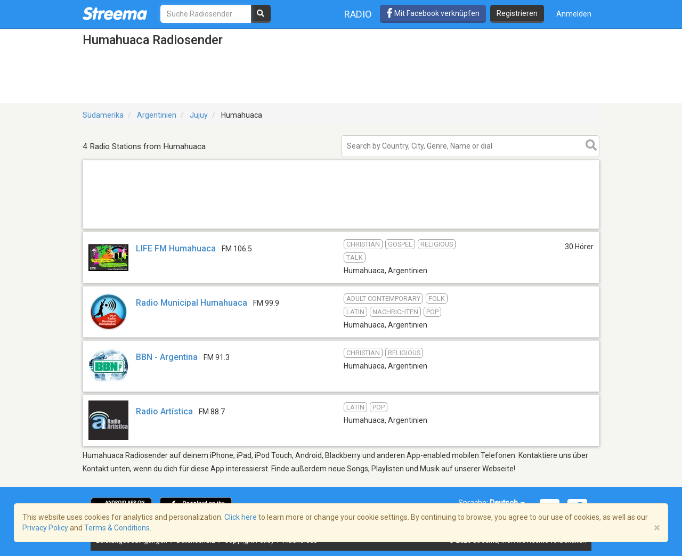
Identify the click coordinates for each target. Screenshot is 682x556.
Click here (240, 517)
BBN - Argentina (168, 357)
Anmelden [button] (573, 14)
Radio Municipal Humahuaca (191, 303)
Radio (358, 14)
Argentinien (156, 115)
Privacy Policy (45, 528)
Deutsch (507, 502)
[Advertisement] (341, 228)
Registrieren (517, 13)
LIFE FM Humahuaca (176, 248)
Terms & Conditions (117, 528)
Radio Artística (164, 411)
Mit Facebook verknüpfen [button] (433, 13)
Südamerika (103, 115)
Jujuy (199, 115)
